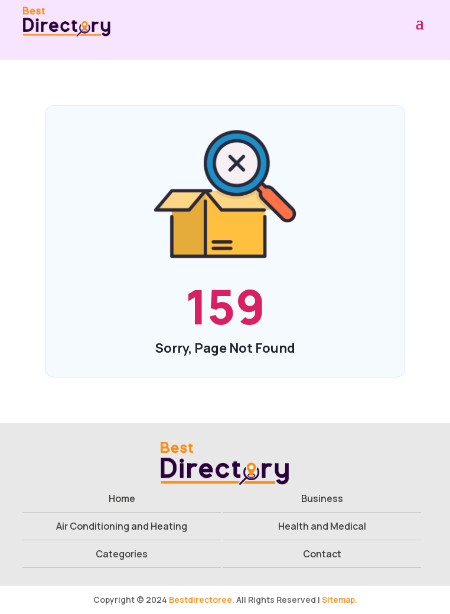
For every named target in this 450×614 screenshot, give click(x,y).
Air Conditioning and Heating (121, 526)
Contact (322, 553)
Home (122, 498)
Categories (122, 553)
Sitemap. (339, 599)
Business (322, 498)
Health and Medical (322, 526)
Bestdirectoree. (201, 599)
